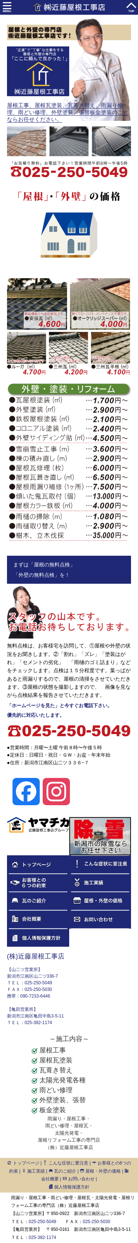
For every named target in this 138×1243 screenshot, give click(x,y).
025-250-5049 (42, 1221)
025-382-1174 (42, 1237)
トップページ (23, 1163)
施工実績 (33, 1171)
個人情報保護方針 (69, 1187)
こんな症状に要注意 (65, 1163)
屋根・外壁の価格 (100, 1171)
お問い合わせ (79, 1178)
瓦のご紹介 (62, 1171)
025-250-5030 (96, 1221)
